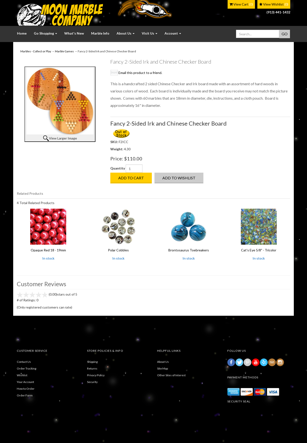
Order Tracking (26, 368)
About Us (163, 362)
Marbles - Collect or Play (35, 51)
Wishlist (22, 375)
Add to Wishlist (178, 178)
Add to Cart (131, 178)
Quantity (117, 168)
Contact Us (24, 362)
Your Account (25, 382)
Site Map (162, 368)
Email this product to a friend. (140, 73)
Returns (92, 368)
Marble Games (64, 51)
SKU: (114, 142)
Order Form (25, 395)
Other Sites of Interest (171, 375)
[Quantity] (134, 168)
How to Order (26, 388)
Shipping (92, 362)
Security (92, 382)
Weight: (117, 149)
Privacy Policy (96, 375)
